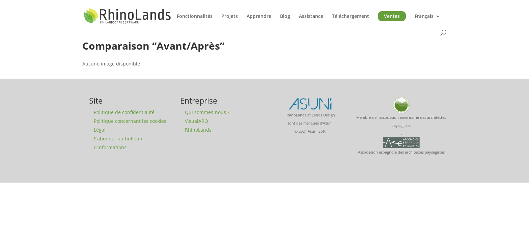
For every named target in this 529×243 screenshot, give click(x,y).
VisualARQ (196, 121)
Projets (229, 16)
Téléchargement (350, 16)
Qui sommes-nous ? (207, 112)
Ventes (392, 16)
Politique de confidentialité (124, 112)
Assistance (311, 16)
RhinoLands (198, 130)
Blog (285, 16)
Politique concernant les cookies (130, 121)
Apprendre (259, 16)
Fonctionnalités (195, 16)
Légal (100, 130)
